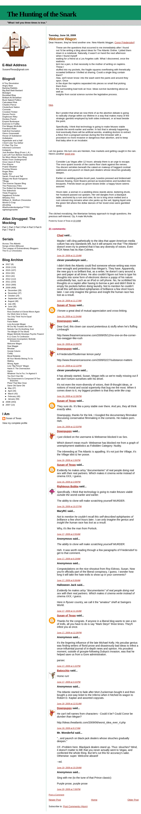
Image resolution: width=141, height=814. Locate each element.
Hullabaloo (7, 138)
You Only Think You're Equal (19, 317)
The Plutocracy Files (12, 186)
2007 (8, 405)
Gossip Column (14, 351)
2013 (8, 276)
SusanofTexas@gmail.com (15, 69)
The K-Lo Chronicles (12, 250)
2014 (8, 273)
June (10, 306)
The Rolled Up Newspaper (14, 188)
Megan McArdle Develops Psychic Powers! (25, 334)
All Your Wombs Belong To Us (20, 359)
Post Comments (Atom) (75, 806)
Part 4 (25, 227)
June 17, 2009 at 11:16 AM (69, 611)
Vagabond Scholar (11, 195)
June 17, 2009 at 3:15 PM (68, 682)
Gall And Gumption (11, 131)
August (11, 301)
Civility (10, 354)
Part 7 (5, 230)
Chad (60, 235)
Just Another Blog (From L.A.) (16, 152)
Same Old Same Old (16, 386)
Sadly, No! (7, 174)
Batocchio (63, 670)
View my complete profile (14, 423)
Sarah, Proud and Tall (12, 176)
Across (11, 243)
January (12, 399)
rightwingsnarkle (10, 209)
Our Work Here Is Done (17, 314)
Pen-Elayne (7, 164)
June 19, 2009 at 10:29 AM (69, 767)
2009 (8, 287)
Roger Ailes (7, 171)
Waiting (10, 361)
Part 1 (5, 227)
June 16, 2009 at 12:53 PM (69, 427)
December (13, 290)
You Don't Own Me (15, 376)
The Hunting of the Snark (41, 14)
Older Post (133, 799)
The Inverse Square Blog (14, 183)
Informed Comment (11, 147)
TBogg (5, 181)
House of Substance (12, 135)
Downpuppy (64, 321)
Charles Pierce (9, 104)
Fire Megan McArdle (12, 126)
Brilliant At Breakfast (11, 97)
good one (70, 153)
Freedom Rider (9, 128)
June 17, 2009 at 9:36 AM (68, 580)
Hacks (10, 371)
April (10, 391)
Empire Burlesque (10, 121)
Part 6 (38, 227)
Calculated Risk (9, 102)
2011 (8, 281)
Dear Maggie (12, 346)
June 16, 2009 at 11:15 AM (69, 255)
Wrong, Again (13, 364)
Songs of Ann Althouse (13, 246)
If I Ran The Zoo (10, 145)
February (12, 396)
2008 (8, 402)
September (13, 298)
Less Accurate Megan (16, 324)
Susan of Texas (66, 305)
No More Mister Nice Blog (14, 157)
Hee (51, 105)
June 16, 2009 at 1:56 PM (68, 460)
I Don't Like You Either (12, 143)
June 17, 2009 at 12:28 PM (69, 633)
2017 (8, 264)
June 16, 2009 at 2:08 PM (68, 482)
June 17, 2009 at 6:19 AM (68, 559)
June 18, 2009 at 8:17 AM (68, 728)
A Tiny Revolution (10, 83)
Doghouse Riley (9, 116)
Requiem (11, 309)
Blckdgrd (6, 93)
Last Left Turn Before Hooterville (17, 155)
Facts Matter (12, 322)
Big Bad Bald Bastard (12, 90)
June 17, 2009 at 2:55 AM (68, 534)
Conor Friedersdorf (124, 42)
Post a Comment (56, 795)
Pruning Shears (9, 169)
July (10, 304)
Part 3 (19, 227)
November (13, 293)
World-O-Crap (9, 202)
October (12, 296)
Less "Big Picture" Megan (18, 366)
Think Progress (9, 193)
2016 (8, 267)
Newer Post (55, 799)
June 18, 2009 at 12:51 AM (69, 703)
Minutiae (11, 349)
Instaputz (6, 150)
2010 (8, 284)
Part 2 (12, 227)
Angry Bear (7, 85)
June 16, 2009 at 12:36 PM (69, 396)
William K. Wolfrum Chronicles (16, 200)
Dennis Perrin (8, 114)
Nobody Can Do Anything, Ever (20, 329)
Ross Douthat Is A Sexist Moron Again (23, 312)
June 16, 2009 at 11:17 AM (69, 301)
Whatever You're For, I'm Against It (22, 374)
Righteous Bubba (67, 486)
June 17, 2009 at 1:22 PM (68, 666)
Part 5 (32, 227)
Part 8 (12, 230)
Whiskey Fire (8, 197)
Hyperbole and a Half (12, 140)
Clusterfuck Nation (11, 107)
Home (94, 799)
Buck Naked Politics (11, 100)
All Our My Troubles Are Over (19, 327)
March (11, 394)
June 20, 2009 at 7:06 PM (68, 789)
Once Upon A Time (11, 162)
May (10, 388)
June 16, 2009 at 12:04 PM (69, 344)
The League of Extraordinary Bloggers (20, 248)
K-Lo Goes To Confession (18, 337)
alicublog (6, 205)
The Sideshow (9, 190)
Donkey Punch (9, 119)
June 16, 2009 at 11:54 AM (69, 316)
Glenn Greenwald (10, 133)
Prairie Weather (9, 166)
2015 (8, 270)
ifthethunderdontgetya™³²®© (16, 207)
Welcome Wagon (14, 344)
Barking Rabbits (9, 88)
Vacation (11, 319)
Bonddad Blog (9, 95)
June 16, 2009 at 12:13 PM (69, 366)
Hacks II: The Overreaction (18, 369)
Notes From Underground (14, 159)
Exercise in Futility (11, 124)
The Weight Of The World (18, 332)
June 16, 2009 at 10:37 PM (69, 506)
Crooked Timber (10, 112)
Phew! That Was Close (17, 383)
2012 (8, 279)
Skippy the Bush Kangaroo (15, 178)
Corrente (6, 109)
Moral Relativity (14, 356)
